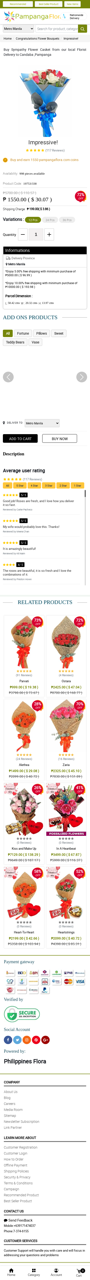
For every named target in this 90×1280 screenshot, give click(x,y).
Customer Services (20, 1240)
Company (12, 1082)
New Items (72, 4)
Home (8, 38)
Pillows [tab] (41, 333)
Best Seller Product (48, 4)
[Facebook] (8, 1040)
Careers (9, 1103)
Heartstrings (66, 932)
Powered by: (14, 1051)
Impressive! (71, 38)
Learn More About (20, 1137)
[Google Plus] (45, 1040)
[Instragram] (27, 1040)
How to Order (14, 1159)
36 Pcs (67, 220)
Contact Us (14, 1211)
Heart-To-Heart (24, 932)
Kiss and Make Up (24, 848)
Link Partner (13, 1127)
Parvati (24, 681)
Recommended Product (21, 1195)
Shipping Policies (16, 1171)
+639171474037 (25, 1225)
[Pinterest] (36, 1040)
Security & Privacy (17, 1177)
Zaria (66, 765)
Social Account (17, 1029)
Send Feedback (18, 1220)
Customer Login (15, 1153)
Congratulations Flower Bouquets (37, 38)
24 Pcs (50, 220)
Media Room (13, 1109)
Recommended (18, 4)
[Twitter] (17, 1040)
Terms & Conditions (18, 1183)
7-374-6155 (21, 1231)
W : (29, 303)
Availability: (24, 173)
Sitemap (10, 1115)
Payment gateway (19, 961)
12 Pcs (33, 220)
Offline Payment (15, 1165)
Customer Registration (20, 1147)
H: (46, 303)
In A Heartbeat (66, 848)
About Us (11, 1091)
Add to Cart (20, 438)
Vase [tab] (35, 342)
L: (12, 303)
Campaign (11, 1189)
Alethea (24, 765)
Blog (7, 1097)
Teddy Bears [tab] (15, 342)
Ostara (66, 681)
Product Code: (20, 183)
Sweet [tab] (58, 333)
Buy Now (60, 438)
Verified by (13, 999)
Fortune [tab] (23, 333)
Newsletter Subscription (21, 1121)
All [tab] (8, 333)
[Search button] (82, 29)
